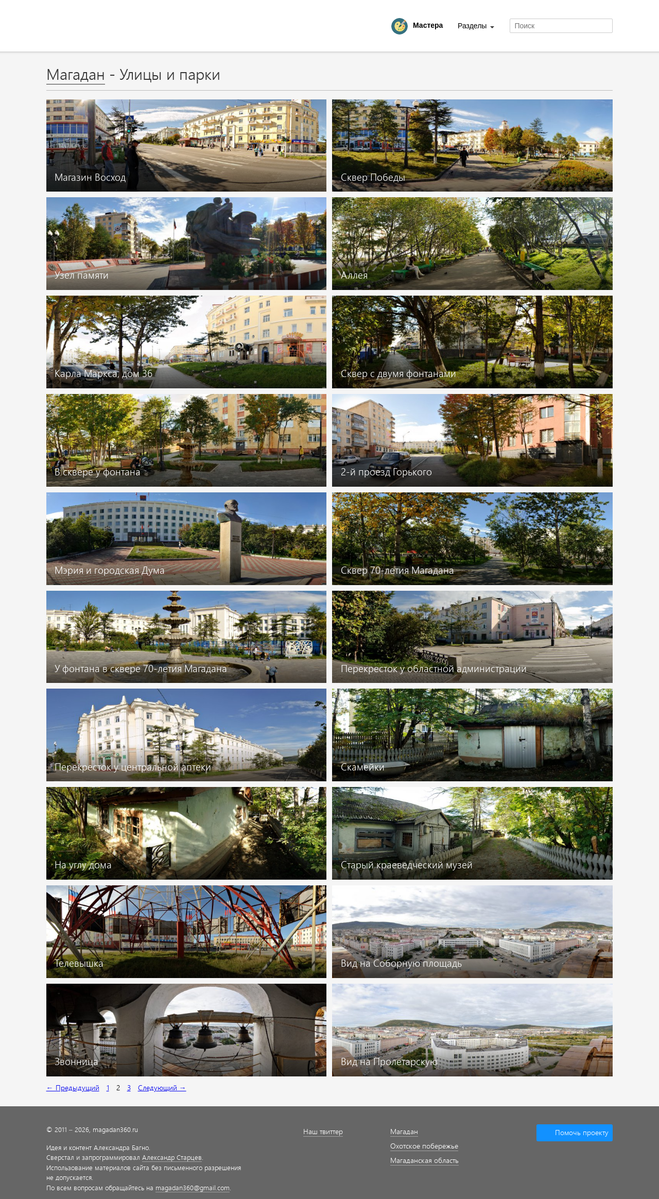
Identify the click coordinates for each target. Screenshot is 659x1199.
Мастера (428, 25)
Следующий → (162, 1087)
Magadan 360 (99, 25)
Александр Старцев (172, 1157)
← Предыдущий (72, 1087)
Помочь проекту (582, 1132)
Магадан (75, 73)
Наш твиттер (323, 1131)
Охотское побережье (424, 1146)
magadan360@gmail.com (192, 1187)
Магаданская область (424, 1160)
